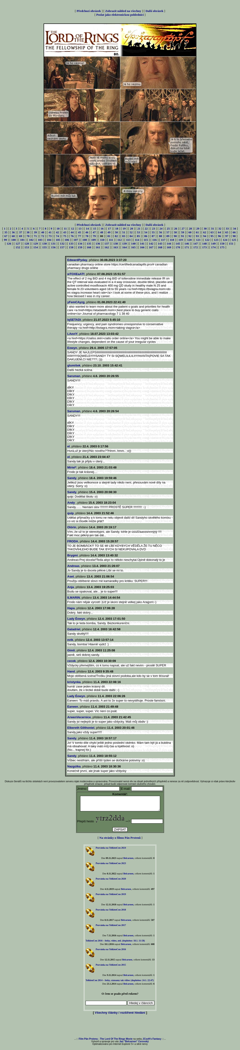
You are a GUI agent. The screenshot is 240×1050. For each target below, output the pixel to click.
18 (116, 228)
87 (153, 236)
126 (9, 243)
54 (145, 232)
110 (102, 240)
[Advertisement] (120, 1029)
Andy (71, 502)
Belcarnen (128, 861)
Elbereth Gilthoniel (80, 727)
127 (17, 243)
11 (65, 228)
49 (108, 232)
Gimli (71, 650)
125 (234, 240)
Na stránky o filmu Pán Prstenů (120, 840)
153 (26, 247)
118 (172, 240)
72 (42, 236)
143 (160, 243)
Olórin (71, 527)
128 (26, 243)
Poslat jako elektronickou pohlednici (120, 14)
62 (204, 232)
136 (97, 243)
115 (145, 240)
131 (53, 243)
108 (84, 240)
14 (87, 228)
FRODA (72, 541)
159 (80, 247)
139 (124, 243)
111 (111, 240)
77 (79, 236)
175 (222, 247)
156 (53, 247)
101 (22, 240)
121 (198, 240)
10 (58, 228)
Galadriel (73, 629)
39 (35, 232)
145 (178, 243)
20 (131, 228)
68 (13, 236)
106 (66, 240)
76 (72, 236)
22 (146, 228)
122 (207, 240)
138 (115, 243)
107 (75, 240)
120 (189, 240)
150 (222, 243)
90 (175, 236)
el (68, 446)
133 (71, 243)
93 (197, 236)
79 (94, 236)
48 (101, 232)
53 (138, 232)
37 (20, 232)
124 (225, 240)
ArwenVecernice (79, 717)
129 (35, 243)
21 (138, 228)
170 (178, 247)
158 (71, 247)
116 (154, 240)
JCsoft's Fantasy (152, 1041)
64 (219, 232)
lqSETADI (74, 319)
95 (212, 236)
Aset (70, 576)
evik (70, 640)
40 (42, 232)
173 (204, 247)
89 (167, 236)
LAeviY (72, 334)
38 (28, 232)
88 (160, 236)
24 (160, 228)
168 (160, 247)
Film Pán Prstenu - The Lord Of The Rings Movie (105, 1041)
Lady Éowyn (76, 618)
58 (175, 232)
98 (234, 236)
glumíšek (73, 365)
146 (186, 243)
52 (131, 232)
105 (58, 240)
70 (28, 236)
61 (197, 232)
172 (195, 247)
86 (145, 236)
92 (189, 236)
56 (160, 232)
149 (213, 243)
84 (131, 236)
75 (64, 236)
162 (106, 247)
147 (195, 243)
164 (124, 247)
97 (226, 236)
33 (227, 228)
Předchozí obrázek (89, 11)
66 (234, 232)
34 (234, 228)
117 (163, 240)
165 (133, 247)
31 (212, 228)
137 (106, 243)
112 (119, 240)
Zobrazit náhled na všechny (123, 11)
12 (72, 228)
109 (93, 240)
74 (57, 236)
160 (89, 247)
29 (197, 228)
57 (167, 232)
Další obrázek (154, 11)
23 (153, 228)
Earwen (72, 706)
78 (86, 236)
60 (189, 232)
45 (79, 232)
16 (102, 228)
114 (137, 240)
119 (180, 240)
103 (40, 240)
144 (169, 243)
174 (213, 247)
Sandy (71, 478)
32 (219, 228)
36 (13, 232)
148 (204, 243)
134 (80, 243)
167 (151, 247)
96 (219, 236)
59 (182, 232)
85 (138, 236)
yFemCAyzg (76, 302)
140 (133, 243)
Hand (71, 671)
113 (128, 240)
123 (216, 240)
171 (186, 247)
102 (31, 240)
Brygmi (72, 555)
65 (226, 232)
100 (13, 240)
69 (20, 236)
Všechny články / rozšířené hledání (120, 1015)
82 (116, 236)
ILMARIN (73, 597)
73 (50, 236)
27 (182, 228)
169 (169, 247)
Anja (70, 587)
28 (190, 228)
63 (212, 232)
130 (44, 243)
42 (57, 232)
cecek (71, 661)
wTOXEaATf (75, 274)
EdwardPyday (77, 260)
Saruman (73, 376)
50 (116, 232)
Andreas (73, 566)
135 (89, 243)
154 (35, 247)
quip (70, 513)
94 (204, 236)
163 (115, 247)
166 (142, 247)
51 (123, 232)
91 (182, 236)
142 (151, 243)
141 (142, 243)
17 (109, 228)
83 (123, 236)
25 (168, 228)
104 (49, 240)
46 (86, 232)
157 (62, 247)
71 (35, 236)
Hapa (71, 608)
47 (94, 232)
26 (175, 228)
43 (64, 232)
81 (108, 236)
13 (80, 228)
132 (62, 243)
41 (50, 232)
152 (17, 247)
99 (5, 240)
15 (94, 228)
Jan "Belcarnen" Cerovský (134, 1044)
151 (231, 243)
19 (124, 228)
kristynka (74, 682)
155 (44, 247)
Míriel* (71, 467)
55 (153, 232)
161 (97, 247)
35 (5, 232)
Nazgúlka (74, 766)
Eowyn (72, 348)
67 (5, 236)
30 (205, 228)
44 (72, 232)
